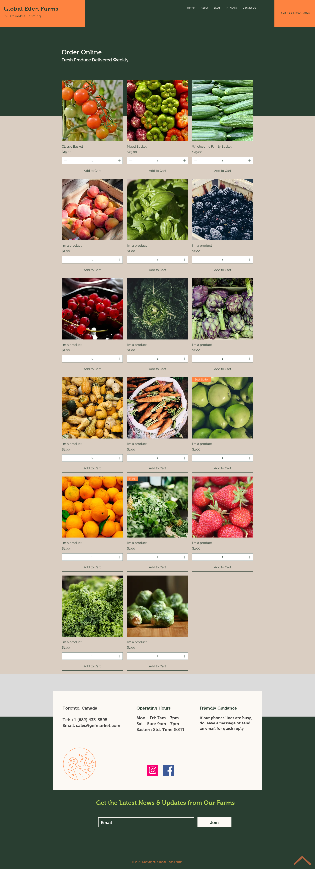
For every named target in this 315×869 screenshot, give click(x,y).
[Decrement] (64, 160)
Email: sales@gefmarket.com (91, 725)
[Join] (214, 822)
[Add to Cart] (92, 171)
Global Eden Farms (31, 9)
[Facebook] (168, 770)
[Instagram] (152, 770)
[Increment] (119, 160)
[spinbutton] (92, 160)
